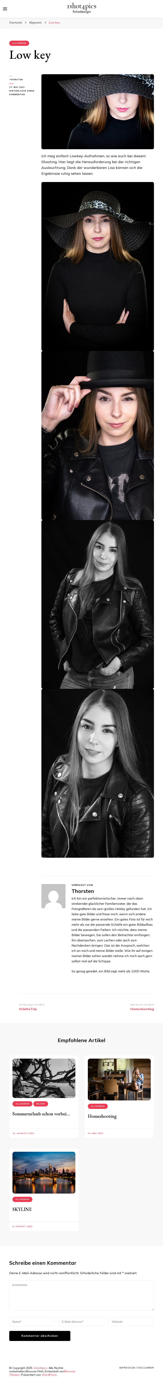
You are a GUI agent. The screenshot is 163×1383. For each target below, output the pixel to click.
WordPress (49, 1375)
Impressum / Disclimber (136, 1367)
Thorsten (16, 79)
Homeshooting (102, 1116)
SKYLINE (22, 1209)
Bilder (40, 1103)
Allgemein (19, 43)
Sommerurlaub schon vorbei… (41, 1114)
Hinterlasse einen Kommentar (21, 92)
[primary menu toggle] (5, 8)
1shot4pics (81, 5)
